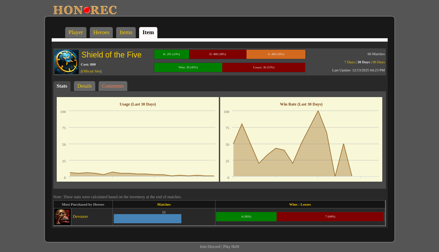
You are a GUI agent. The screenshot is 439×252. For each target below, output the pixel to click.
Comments (113, 86)
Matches (164, 204)
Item (148, 32)
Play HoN (231, 246)
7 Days (349, 62)
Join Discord (210, 246)
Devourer (80, 216)
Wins (293, 204)
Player (76, 32)
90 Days (378, 62)
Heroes (101, 32)
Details (84, 86)
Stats (62, 86)
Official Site (91, 71)
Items (126, 32)
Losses (306, 204)
